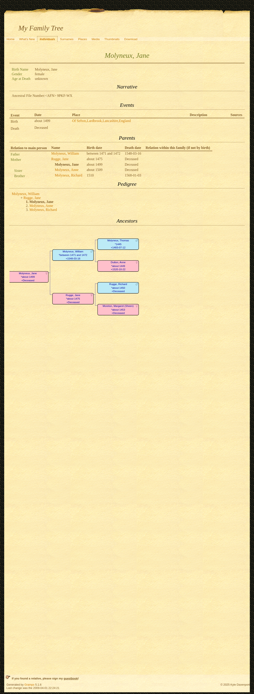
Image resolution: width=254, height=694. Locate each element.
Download (130, 39)
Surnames (66, 39)
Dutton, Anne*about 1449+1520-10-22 (118, 266)
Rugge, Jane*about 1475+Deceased (73, 299)
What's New (27, 39)
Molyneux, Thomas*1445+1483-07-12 (118, 244)
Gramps (29, 684)
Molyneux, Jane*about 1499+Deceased (28, 277)
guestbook (71, 678)
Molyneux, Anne (67, 170)
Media (96, 39)
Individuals (47, 39)
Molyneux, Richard (68, 175)
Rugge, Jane (59, 159)
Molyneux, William (65, 153)
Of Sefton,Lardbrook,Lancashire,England (101, 121)
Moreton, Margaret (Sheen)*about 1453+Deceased (118, 309)
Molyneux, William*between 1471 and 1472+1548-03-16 (73, 255)
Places (82, 39)
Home (11, 39)
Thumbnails (112, 39)
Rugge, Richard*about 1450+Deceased (118, 288)
